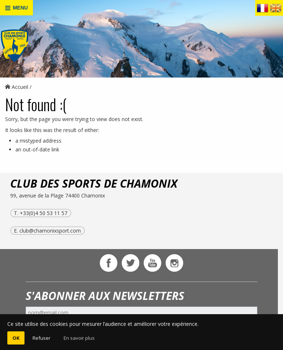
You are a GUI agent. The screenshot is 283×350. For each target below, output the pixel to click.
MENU (16, 8)
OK (15, 338)
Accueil (16, 86)
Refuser (41, 338)
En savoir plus (79, 338)
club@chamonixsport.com (50, 230)
